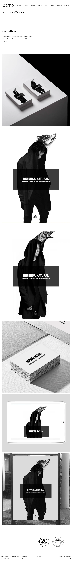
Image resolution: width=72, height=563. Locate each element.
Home (19, 5)
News (52, 5)
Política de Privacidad (65, 556)
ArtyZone (59, 5)
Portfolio (32, 5)
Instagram (24, 556)
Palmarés (40, 5)
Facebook (38, 556)
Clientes (25, 5)
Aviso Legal (68, 559)
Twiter (23, 559)
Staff (46, 5)
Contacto (67, 5)
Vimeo (37, 559)
